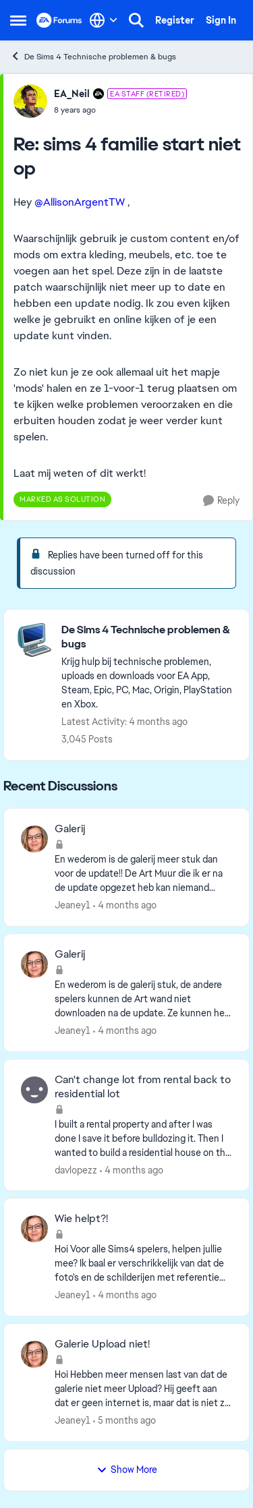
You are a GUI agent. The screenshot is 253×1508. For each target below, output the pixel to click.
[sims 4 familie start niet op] (120, 110)
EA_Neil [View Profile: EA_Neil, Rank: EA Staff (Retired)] (72, 94)
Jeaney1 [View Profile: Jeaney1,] (72, 905)
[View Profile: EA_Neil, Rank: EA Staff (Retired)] (30, 101)
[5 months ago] (124, 1421)
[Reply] (221, 501)
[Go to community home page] (59, 20)
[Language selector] (103, 20)
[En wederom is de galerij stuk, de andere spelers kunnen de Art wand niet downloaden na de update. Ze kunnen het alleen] (143, 999)
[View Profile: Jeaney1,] (34, 838)
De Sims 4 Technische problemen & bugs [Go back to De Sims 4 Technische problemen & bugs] (93, 56)
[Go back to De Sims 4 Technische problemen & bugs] (148, 637)
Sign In (221, 20)
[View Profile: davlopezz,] (34, 1089)
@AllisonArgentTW (79, 202)
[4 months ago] (125, 905)
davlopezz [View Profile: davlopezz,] (76, 1169)
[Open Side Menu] (18, 20)
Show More (126, 1469)
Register (174, 20)
